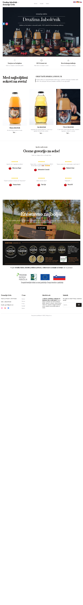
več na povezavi (68, 268)
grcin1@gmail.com (9, 305)
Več (41, 31)
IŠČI (79, 305)
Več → (15, 132)
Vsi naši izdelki (41, 228)
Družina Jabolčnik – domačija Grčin (10, 3)
